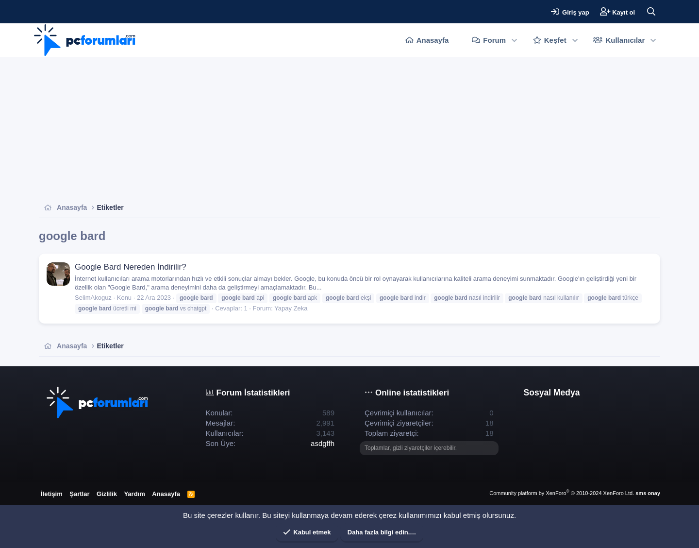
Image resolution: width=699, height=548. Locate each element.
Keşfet (555, 40)
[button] (514, 40)
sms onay (647, 493)
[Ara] (651, 11)
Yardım (134, 493)
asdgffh (322, 443)
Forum (494, 40)
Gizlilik (107, 493)
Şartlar (79, 493)
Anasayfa (432, 40)
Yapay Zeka (290, 308)
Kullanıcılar (625, 40)
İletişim (52, 493)
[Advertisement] (330, 130)
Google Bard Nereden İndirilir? (130, 267)
